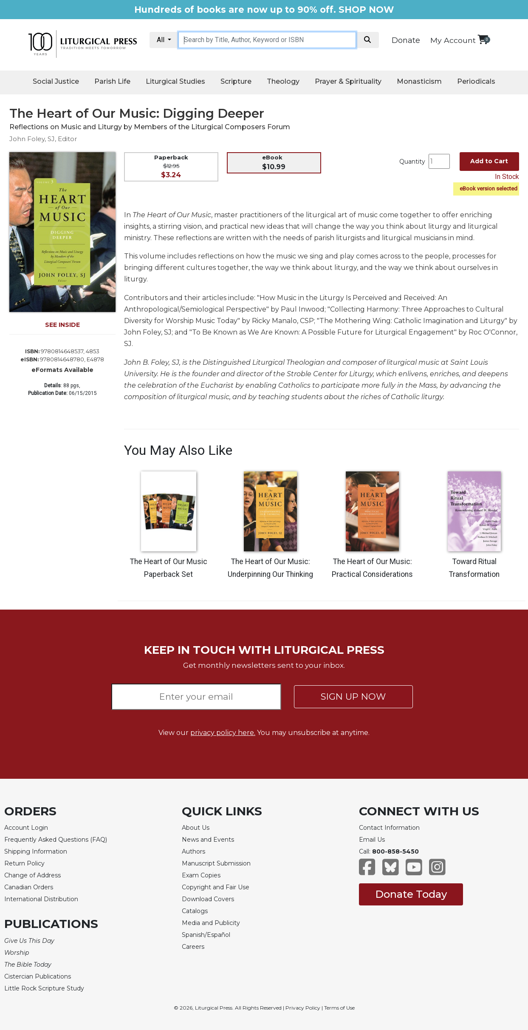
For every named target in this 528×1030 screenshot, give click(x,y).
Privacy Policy (302, 1007)
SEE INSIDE (62, 325)
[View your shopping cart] (482, 39)
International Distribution (41, 899)
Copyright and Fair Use (215, 887)
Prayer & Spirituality (348, 81)
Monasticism (419, 81)
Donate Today (411, 894)
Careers (193, 947)
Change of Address (32, 875)
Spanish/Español (206, 935)
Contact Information (389, 827)
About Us (195, 827)
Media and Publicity (211, 923)
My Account (453, 40)
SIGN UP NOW (353, 696)
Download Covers (208, 899)
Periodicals (476, 81)
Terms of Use (339, 1007)
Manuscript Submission (216, 863)
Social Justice (56, 81)
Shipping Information (35, 851)
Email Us (372, 839)
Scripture (235, 81)
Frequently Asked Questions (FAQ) (55, 839)
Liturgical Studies (175, 81)
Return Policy (24, 863)
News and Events (208, 839)
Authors (193, 851)
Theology (283, 81)
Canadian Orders (28, 887)
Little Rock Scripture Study (44, 988)
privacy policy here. (222, 733)
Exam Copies (201, 875)
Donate (406, 40)
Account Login (26, 827)
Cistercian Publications (37, 976)
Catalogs (195, 911)
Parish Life (112, 81)
